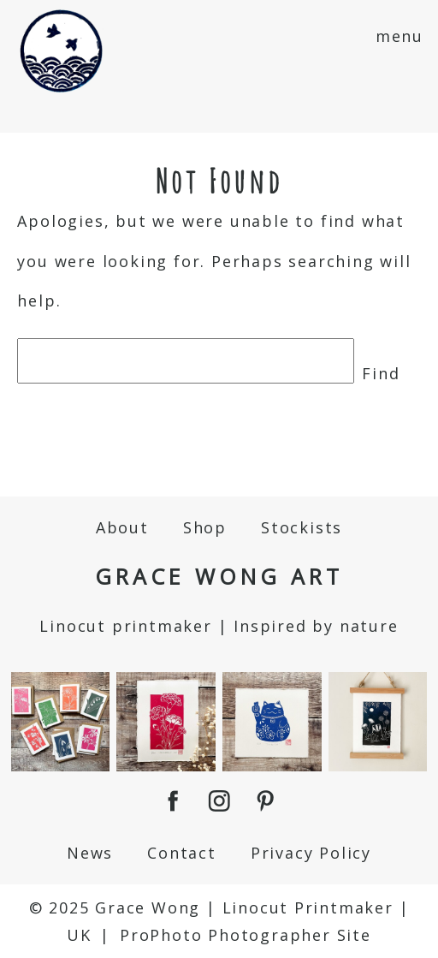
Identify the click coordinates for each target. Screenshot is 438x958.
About (122, 527)
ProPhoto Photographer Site (245, 935)
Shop (205, 527)
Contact (181, 852)
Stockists (301, 527)
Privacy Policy (311, 852)
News (90, 852)
